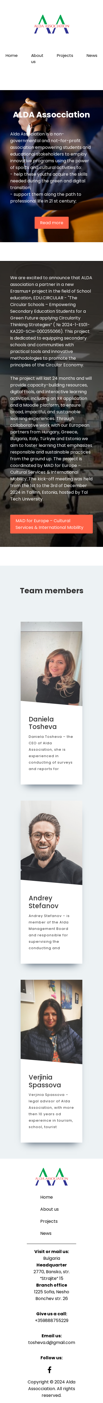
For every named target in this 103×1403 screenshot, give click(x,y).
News (92, 55)
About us (37, 58)
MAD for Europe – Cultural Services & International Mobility (49, 524)
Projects (65, 55)
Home (12, 55)
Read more (51, 223)
